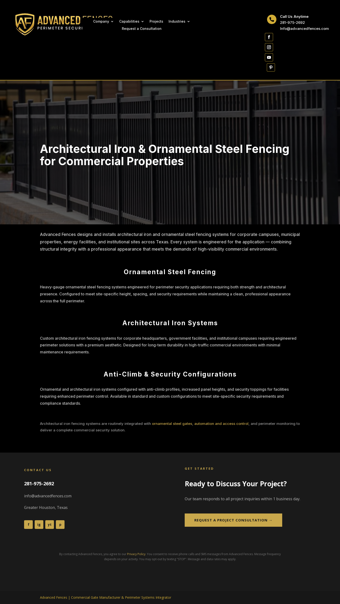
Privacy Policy (136, 554)
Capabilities (129, 21)
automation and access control (221, 423)
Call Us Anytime (294, 16)
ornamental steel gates (172, 423)
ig (39, 524)
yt (50, 524)
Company (101, 21)
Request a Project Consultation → (233, 520)
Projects (156, 21)
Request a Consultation (142, 29)
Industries (177, 21)
